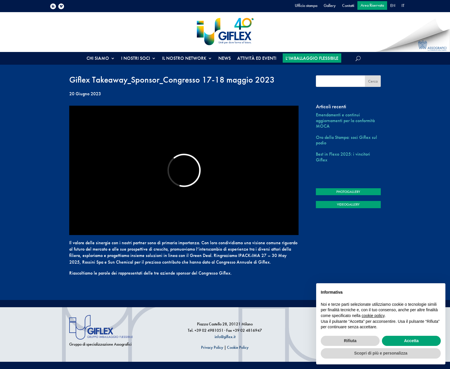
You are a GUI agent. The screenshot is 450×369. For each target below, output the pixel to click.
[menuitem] (392, 6)
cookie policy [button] (373, 315)
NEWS (224, 58)
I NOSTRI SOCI (135, 58)
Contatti (348, 5)
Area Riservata (372, 5)
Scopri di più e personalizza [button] (380, 353)
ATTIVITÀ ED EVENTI (256, 58)
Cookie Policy (238, 347)
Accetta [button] (411, 340)
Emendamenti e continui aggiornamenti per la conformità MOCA (345, 120)
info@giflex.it (225, 336)
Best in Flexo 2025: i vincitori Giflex (343, 156)
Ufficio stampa (306, 5)
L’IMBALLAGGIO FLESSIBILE (312, 58)
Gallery (330, 5)
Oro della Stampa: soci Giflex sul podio (346, 140)
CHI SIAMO (98, 58)
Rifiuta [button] (350, 340)
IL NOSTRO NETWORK (184, 58)
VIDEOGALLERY (348, 204)
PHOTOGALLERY (348, 191)
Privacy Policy (212, 347)
